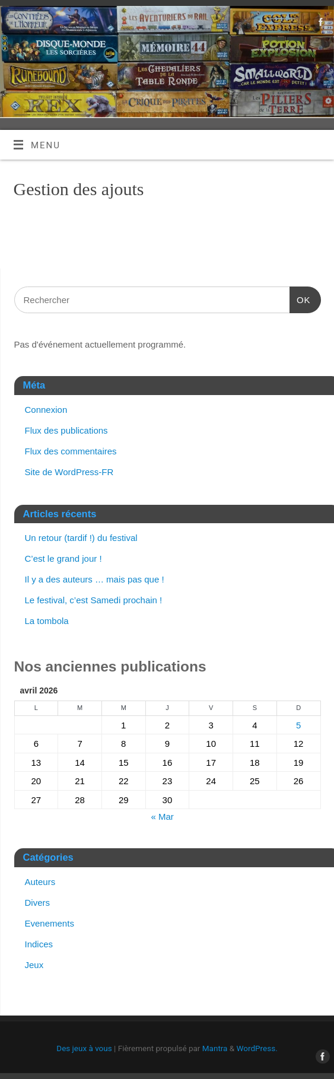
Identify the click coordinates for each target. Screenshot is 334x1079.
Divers (37, 902)
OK (300, 298)
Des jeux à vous (84, 1048)
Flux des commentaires (71, 451)
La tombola (47, 621)
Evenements (49, 923)
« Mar (162, 816)
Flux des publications (66, 430)
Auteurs (40, 882)
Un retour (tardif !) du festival (81, 538)
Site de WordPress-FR (69, 472)
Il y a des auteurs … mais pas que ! (94, 579)
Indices (39, 944)
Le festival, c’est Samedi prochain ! (94, 600)
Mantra (215, 1048)
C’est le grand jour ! (63, 558)
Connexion (46, 410)
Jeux (34, 965)
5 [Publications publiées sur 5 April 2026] (298, 725)
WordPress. (257, 1048)
